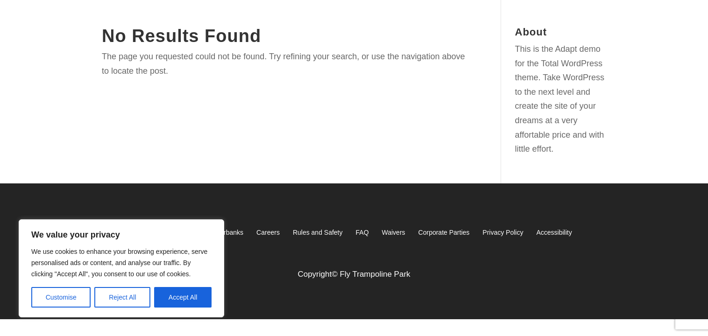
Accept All (183, 297)
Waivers (393, 232)
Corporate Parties (444, 232)
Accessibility (554, 232)
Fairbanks (229, 232)
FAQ (362, 232)
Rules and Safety (318, 232)
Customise (61, 297)
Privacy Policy (502, 232)
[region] (121, 268)
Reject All (122, 297)
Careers (268, 232)
